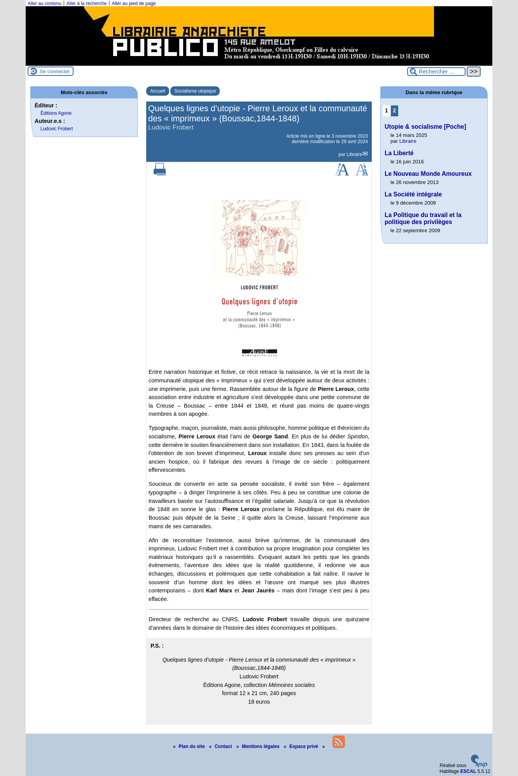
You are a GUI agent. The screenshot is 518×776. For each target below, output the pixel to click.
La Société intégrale (413, 194)
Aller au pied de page (134, 3)
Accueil (157, 91)
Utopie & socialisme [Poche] (425, 126)
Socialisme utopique (195, 91)
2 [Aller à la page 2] (394, 110)
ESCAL (468, 771)
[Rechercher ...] (436, 71)
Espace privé (301, 746)
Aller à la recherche (86, 3)
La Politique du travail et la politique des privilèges (423, 218)
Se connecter (55, 71)
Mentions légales (258, 746)
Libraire (354, 154)
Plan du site (189, 746)
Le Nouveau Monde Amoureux (428, 173)
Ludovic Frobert (56, 128)
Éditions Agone (56, 113)
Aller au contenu (44, 3)
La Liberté (399, 153)
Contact (221, 746)
